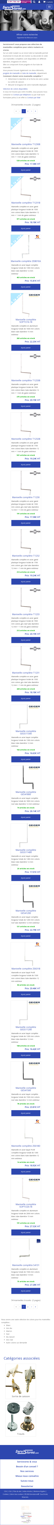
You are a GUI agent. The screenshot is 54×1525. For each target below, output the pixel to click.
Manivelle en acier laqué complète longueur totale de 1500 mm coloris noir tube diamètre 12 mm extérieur (25, 1097)
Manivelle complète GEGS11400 (26, 851)
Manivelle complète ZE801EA (26, 261)
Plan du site (17, 1491)
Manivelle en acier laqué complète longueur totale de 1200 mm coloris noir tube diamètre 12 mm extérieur (25, 920)
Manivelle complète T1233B (25, 380)
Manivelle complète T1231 (25, 672)
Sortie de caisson (21, 1396)
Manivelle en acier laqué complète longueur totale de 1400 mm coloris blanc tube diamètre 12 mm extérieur (25, 860)
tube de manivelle (29, 73)
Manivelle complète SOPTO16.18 (26, 320)
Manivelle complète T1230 (25, 497)
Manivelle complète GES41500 (26, 1089)
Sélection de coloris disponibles (15, 89)
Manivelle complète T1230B (25, 144)
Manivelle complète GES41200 (26, 911)
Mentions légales (39, 1491)
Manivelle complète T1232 (25, 555)
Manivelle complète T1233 (25, 614)
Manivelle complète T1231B (25, 202)
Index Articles (27, 1491)
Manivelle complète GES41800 (26, 793)
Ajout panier (26, 170)
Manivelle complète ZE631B (25, 968)
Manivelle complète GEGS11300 (26, 732)
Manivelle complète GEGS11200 (26, 1028)
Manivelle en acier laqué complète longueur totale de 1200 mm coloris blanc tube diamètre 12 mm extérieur (25, 1037)
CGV (5, 1491)
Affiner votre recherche (27, 34)
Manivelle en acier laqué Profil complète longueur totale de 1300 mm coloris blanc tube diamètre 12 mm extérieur (25, 1154)
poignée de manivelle (11, 73)
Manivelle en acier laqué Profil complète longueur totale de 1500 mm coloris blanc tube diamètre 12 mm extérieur (25, 976)
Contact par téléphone (22, 94)
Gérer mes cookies (16, 1494)
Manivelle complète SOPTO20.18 (26, 1205)
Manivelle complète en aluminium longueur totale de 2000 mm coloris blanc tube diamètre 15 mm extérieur (25, 1214)
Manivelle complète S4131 (25, 1265)
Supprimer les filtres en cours (27, 38)
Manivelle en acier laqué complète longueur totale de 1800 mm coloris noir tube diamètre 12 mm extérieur (25, 801)
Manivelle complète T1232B (25, 438)
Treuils (20, 1433)
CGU (10, 1491)
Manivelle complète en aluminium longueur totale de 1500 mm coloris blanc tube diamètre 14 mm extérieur (25, 1273)
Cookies (5, 1494)
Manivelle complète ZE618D (25, 1145)
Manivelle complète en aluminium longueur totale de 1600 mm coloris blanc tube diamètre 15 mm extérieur (25, 330)
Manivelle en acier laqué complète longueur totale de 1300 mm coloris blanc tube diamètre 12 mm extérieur (25, 269)
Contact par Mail (33, 97)
